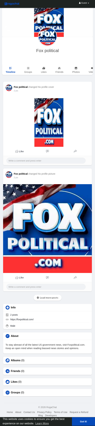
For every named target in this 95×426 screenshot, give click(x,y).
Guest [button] (84, 3)
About (18, 412)
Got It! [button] (83, 421)
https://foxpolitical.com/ (22, 319)
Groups (15, 392)
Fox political (47, 50)
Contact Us (29, 412)
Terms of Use (60, 412)
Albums (16, 360)
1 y (15, 91)
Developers (51, 415)
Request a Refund (79, 412)
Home (10, 412)
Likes (14, 382)
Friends (15, 371)
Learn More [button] (42, 423)
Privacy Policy (44, 412)
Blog (40, 415)
